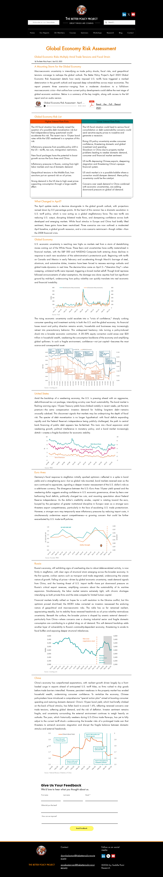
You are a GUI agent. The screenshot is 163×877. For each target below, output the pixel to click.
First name (44, 795)
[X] (129, 14)
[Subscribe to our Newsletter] (43, 22)
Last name (66, 795)
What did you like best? (49, 805)
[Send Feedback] (82, 828)
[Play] (45, 106)
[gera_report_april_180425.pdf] (92, 104)
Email (87, 795)
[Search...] (119, 22)
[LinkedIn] (124, 14)
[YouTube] (133, 14)
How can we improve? (49, 816)
